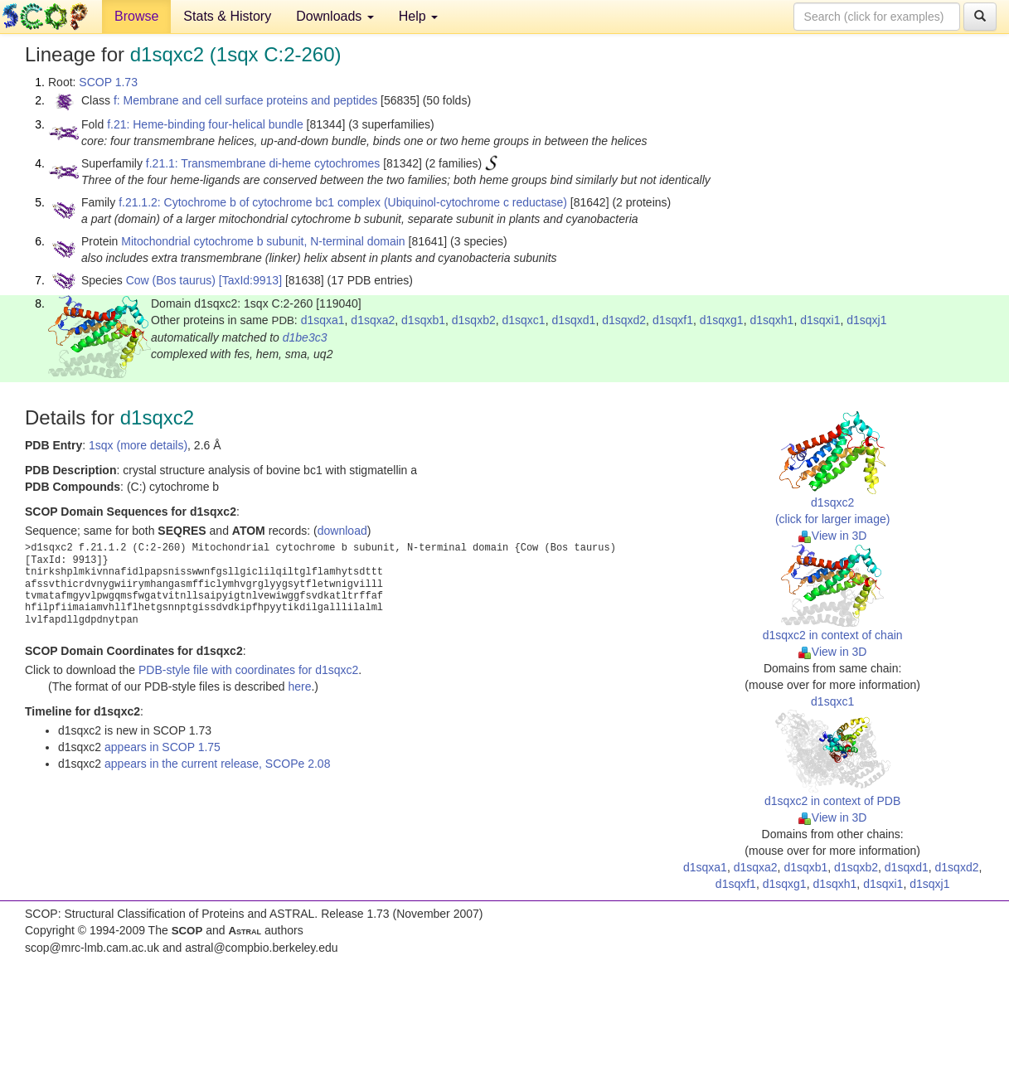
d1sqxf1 (672, 320)
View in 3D (832, 535)
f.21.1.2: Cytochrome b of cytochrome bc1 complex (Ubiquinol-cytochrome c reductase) (343, 202)
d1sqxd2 (624, 320)
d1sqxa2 (373, 320)
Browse (136, 16)
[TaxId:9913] (250, 280)
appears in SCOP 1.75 (162, 747)
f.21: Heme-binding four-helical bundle (205, 124)
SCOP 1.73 (108, 82)
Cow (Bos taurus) (171, 280)
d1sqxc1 (524, 320)
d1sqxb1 (423, 320)
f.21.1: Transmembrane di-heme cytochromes (263, 163)
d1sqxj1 (866, 320)
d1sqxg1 (722, 320)
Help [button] (418, 16)
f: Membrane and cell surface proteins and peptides (245, 100)
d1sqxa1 (323, 320)
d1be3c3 (305, 337)
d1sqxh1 (771, 320)
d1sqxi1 (820, 320)
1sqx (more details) (138, 445)
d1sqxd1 (573, 320)
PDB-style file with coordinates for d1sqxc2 (248, 670)
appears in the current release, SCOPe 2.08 (217, 763)
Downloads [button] (335, 16)
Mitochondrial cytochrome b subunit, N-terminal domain (263, 241)
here (299, 686)
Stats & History (227, 16)
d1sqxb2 (474, 320)
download (342, 530)
